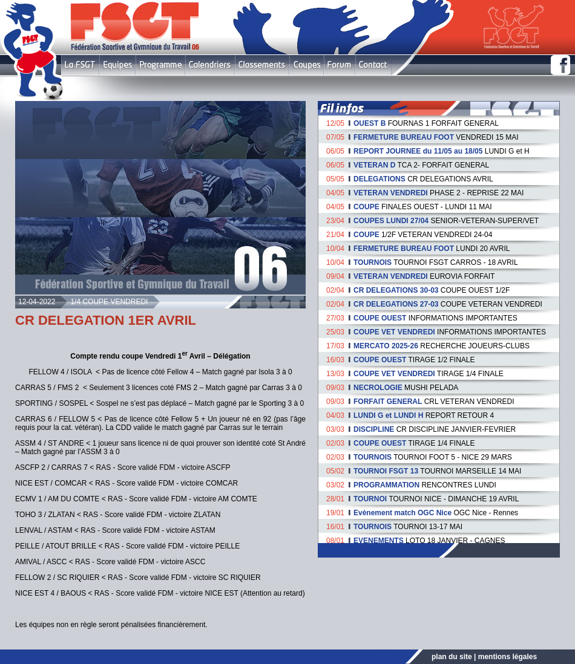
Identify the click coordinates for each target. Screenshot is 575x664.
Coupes (306, 65)
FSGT (80, 65)
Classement (262, 65)
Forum (339, 65)
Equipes (117, 65)
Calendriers (210, 65)
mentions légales (507, 657)
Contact (373, 65)
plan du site (452, 657)
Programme (160, 65)
